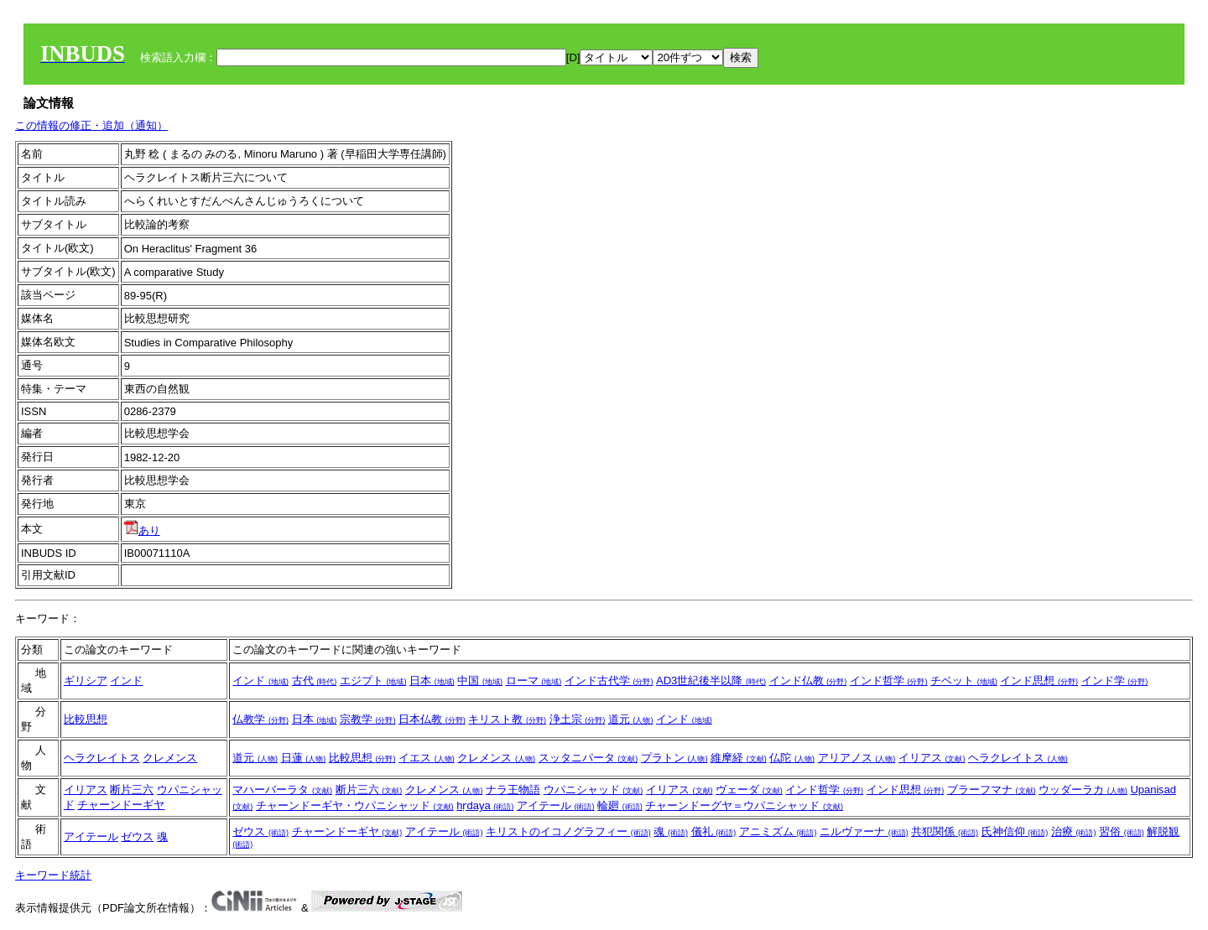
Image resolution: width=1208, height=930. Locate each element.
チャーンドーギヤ (120, 804)
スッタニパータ (588, 757)
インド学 (1114, 680)
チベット (963, 680)
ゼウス (137, 836)
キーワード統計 (53, 875)
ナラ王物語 (513, 789)
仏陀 (792, 757)
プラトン (674, 757)
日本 (432, 680)
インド (126, 680)
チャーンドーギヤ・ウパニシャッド (355, 805)
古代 (314, 680)
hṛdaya (484, 805)
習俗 (1121, 831)
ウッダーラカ (1083, 789)
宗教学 (368, 719)
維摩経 (739, 757)
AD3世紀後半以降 (711, 680)
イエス (426, 757)
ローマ (534, 680)
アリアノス (857, 757)
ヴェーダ (749, 789)
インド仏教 (808, 680)
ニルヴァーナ (864, 831)
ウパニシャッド (593, 789)
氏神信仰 (1015, 831)
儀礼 (714, 831)
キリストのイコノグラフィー (568, 831)
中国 (479, 680)
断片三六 (132, 789)
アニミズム (778, 831)
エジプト (373, 680)
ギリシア (85, 680)
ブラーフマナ (991, 789)
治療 (1073, 831)
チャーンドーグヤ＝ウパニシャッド (744, 805)
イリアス (932, 757)
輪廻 (620, 805)
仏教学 (260, 719)
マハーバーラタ (282, 789)
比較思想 (85, 719)
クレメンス (170, 757)
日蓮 (303, 757)
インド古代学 (609, 680)
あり (142, 530)
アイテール (556, 805)
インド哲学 (889, 680)
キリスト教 (507, 719)
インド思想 (1039, 680)
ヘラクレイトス (102, 757)
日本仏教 (432, 719)
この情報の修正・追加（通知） (91, 125)
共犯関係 (944, 831)
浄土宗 (577, 719)
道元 (630, 719)
